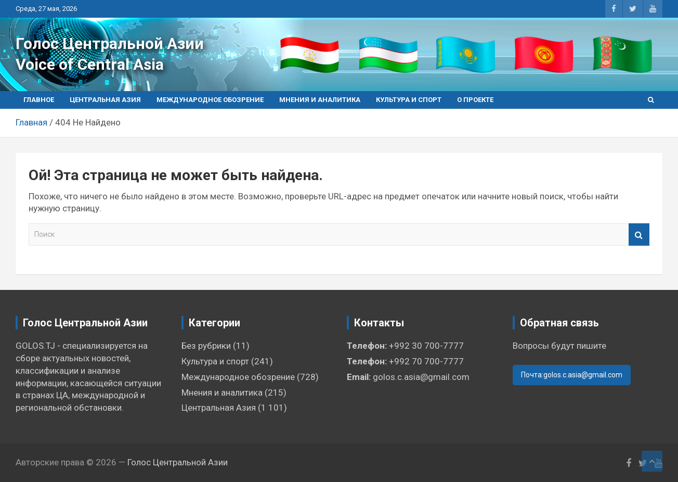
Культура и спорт (408, 100)
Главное (38, 100)
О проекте (475, 100)
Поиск (639, 234)
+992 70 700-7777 (426, 361)
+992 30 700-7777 (426, 345)
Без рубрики (206, 345)
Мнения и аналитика (319, 100)
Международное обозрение (210, 100)
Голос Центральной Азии (110, 43)
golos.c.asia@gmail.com (421, 377)
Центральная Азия (105, 100)
